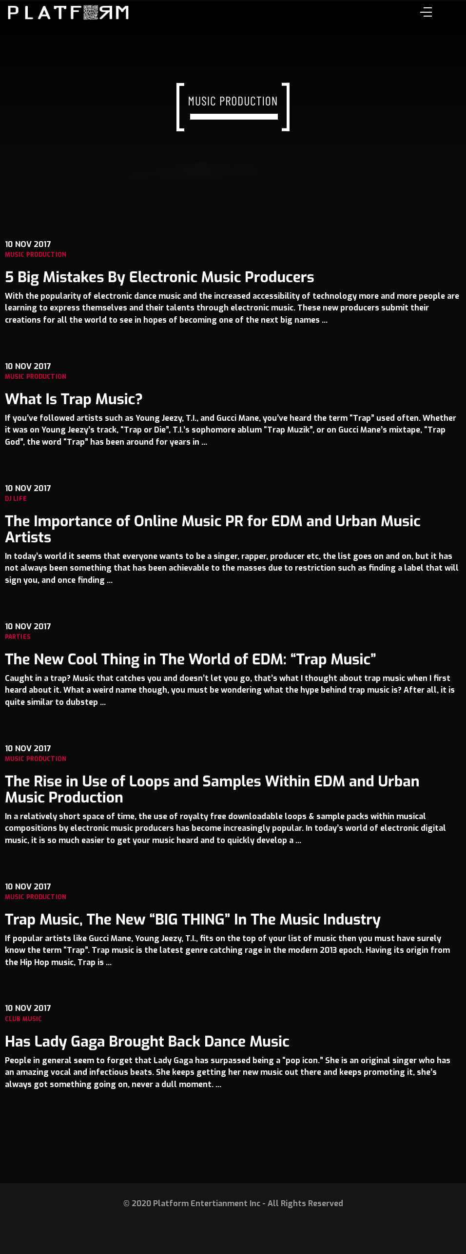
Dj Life (16, 499)
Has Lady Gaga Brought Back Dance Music (147, 1041)
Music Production (35, 255)
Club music (23, 1019)
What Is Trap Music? (74, 399)
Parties (18, 637)
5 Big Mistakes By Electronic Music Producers (159, 277)
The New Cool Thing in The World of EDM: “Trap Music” (190, 659)
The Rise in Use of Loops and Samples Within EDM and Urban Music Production (212, 789)
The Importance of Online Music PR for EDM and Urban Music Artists (213, 529)
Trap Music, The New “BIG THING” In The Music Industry (193, 919)
